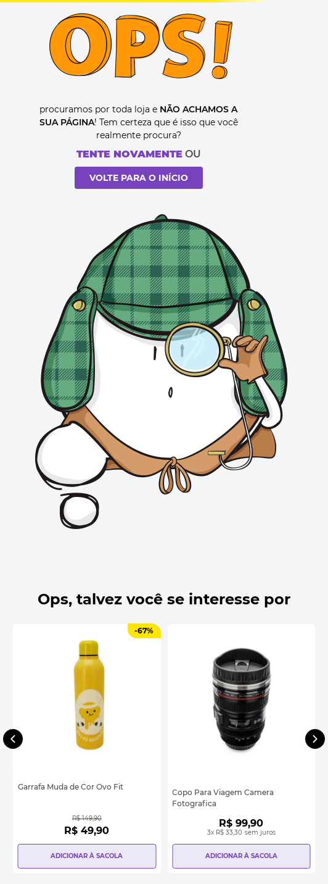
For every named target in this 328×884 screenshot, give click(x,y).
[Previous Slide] (13, 739)
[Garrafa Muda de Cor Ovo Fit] (87, 748)
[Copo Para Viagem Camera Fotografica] (241, 748)
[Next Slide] (315, 739)
